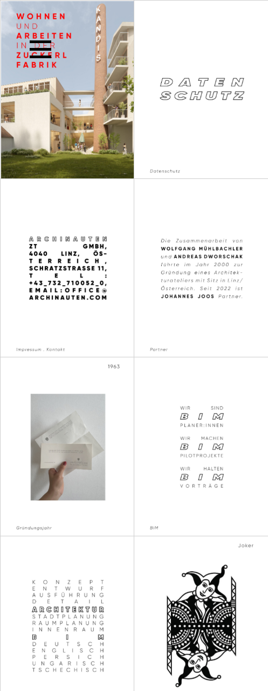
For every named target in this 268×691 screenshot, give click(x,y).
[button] (40, 48)
